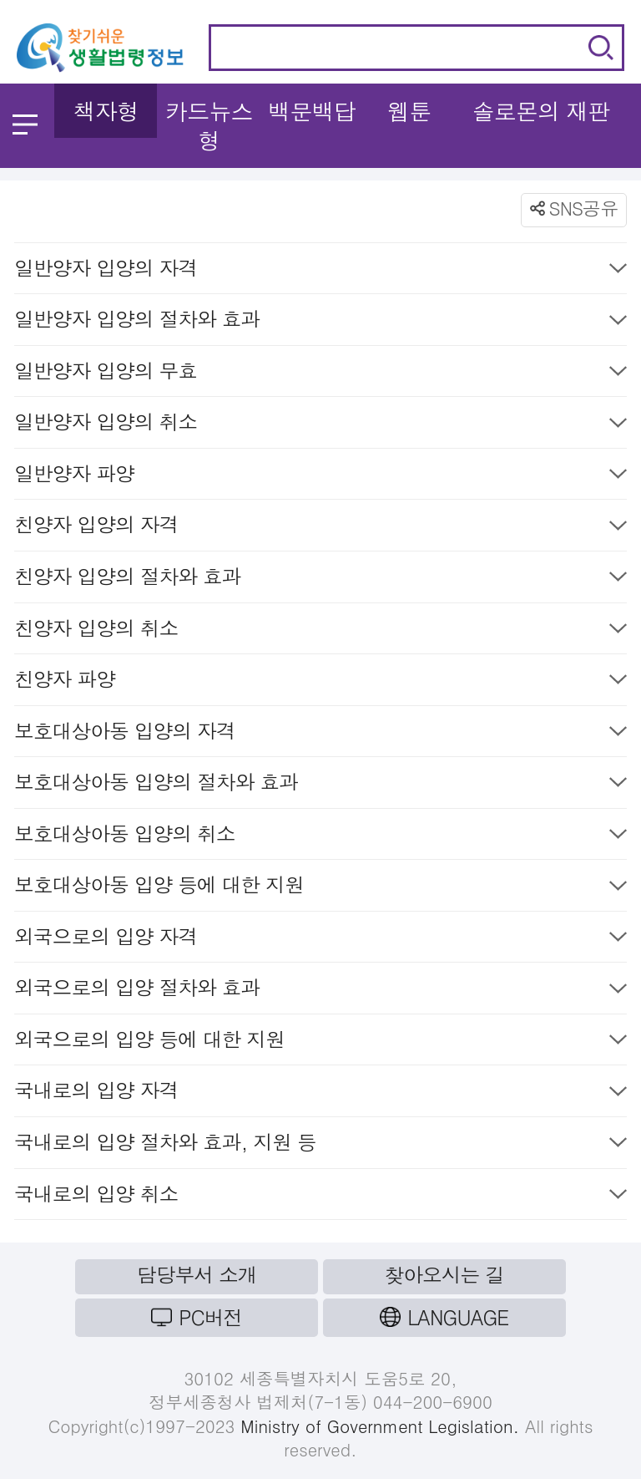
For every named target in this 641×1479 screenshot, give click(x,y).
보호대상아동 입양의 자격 (320, 734)
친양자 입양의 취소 (320, 631)
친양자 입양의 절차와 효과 (320, 579)
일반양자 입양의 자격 (320, 271)
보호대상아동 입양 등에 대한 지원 (320, 888)
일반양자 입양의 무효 (320, 374)
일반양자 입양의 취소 (320, 425)
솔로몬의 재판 (540, 110)
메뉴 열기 (25, 124)
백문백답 (312, 110)
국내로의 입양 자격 (320, 1093)
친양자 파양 (320, 682)
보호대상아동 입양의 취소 (320, 837)
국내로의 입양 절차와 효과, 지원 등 (320, 1145)
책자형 (106, 110)
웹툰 (409, 110)
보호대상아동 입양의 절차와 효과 (320, 785)
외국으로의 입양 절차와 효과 (320, 991)
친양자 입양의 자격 (320, 528)
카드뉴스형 (209, 125)
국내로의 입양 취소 (320, 1197)
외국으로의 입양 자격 (320, 940)
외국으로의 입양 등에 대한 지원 (320, 1042)
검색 (601, 48)
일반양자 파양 (320, 477)
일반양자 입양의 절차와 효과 (320, 322)
